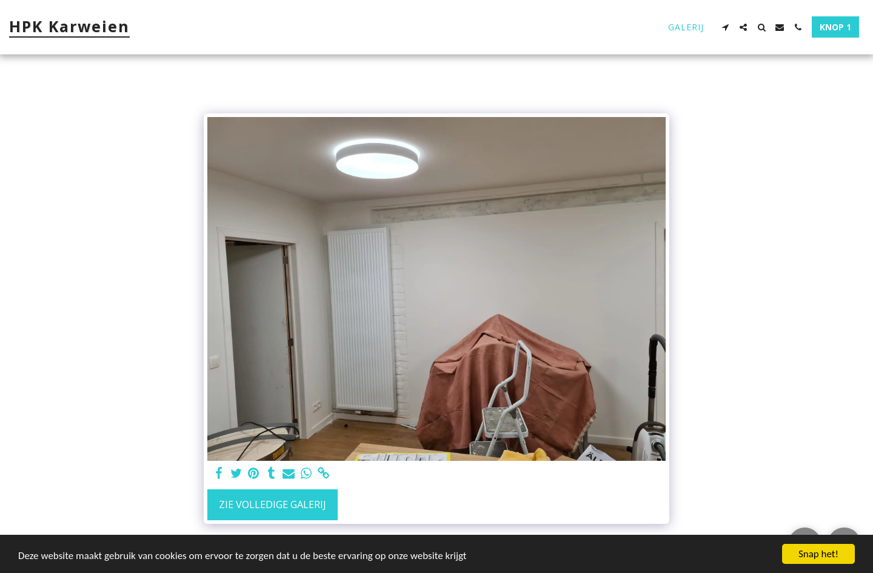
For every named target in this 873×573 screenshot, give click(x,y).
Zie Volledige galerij (272, 504)
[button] (725, 27)
